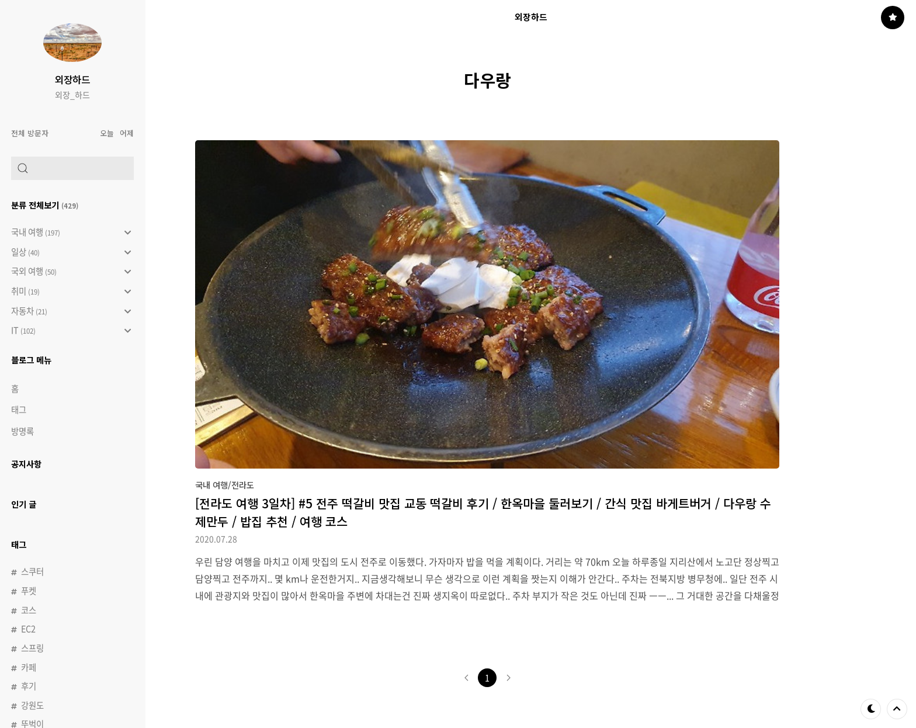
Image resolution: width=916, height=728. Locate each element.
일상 (71, 252)
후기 (28, 686)
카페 (28, 667)
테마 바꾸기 (871, 709)
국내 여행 (71, 232)
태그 (18, 409)
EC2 (28, 628)
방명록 (22, 431)
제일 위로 (897, 709)
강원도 (32, 705)
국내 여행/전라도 (224, 485)
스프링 (32, 648)
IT (71, 330)
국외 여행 (71, 271)
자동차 (71, 311)
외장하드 (72, 79)
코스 (28, 610)
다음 (508, 677)
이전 (466, 677)
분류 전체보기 (44, 205)
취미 (71, 291)
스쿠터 (32, 571)
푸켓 (28, 590)
